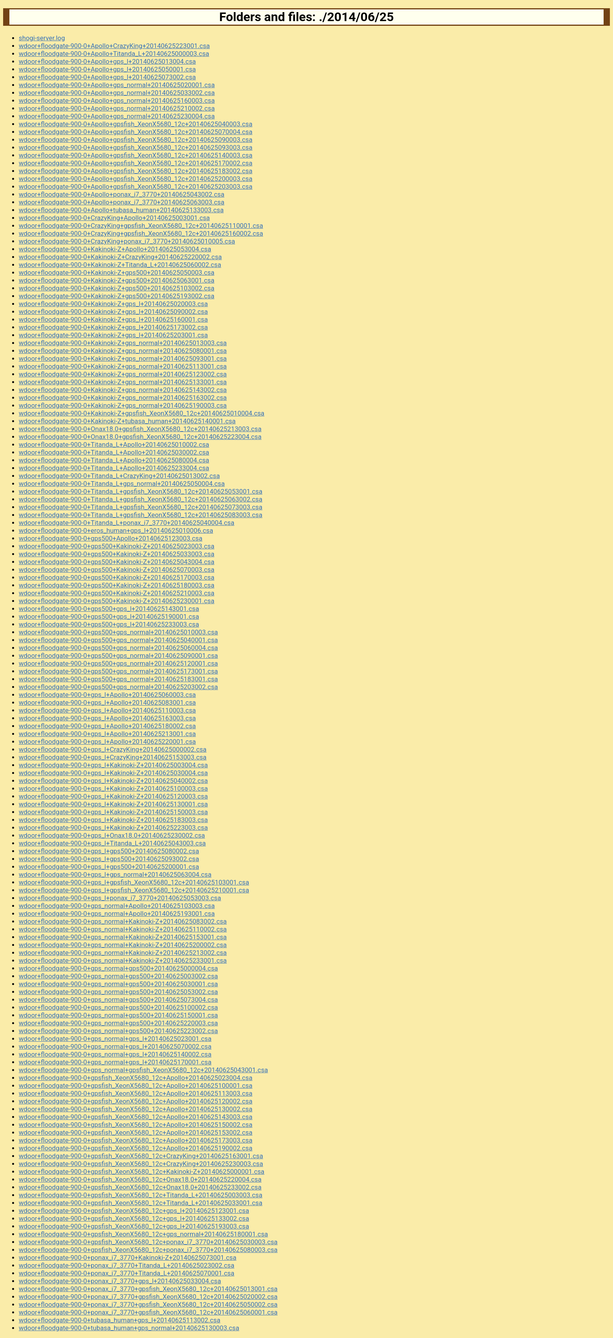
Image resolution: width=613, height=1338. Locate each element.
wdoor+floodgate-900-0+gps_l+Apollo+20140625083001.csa (107, 702)
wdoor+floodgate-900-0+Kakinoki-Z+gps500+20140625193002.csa (116, 296)
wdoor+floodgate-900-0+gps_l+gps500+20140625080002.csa (109, 851)
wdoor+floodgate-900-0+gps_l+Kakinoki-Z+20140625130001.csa (113, 804)
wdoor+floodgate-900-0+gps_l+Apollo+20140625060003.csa (107, 695)
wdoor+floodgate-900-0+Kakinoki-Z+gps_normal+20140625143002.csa (123, 390)
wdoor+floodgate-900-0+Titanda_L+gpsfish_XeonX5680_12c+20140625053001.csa (140, 491)
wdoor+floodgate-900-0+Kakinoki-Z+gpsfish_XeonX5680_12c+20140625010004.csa (141, 413)
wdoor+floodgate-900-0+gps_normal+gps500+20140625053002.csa (118, 992)
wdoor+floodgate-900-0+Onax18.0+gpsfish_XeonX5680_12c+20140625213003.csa (140, 429)
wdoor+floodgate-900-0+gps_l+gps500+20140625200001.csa (109, 867)
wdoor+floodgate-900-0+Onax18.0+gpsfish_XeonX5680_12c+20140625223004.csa (140, 437)
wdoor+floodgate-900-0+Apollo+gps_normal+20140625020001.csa (117, 85)
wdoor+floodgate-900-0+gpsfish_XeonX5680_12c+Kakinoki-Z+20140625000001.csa (141, 1171)
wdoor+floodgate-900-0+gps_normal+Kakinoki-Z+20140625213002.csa (123, 952)
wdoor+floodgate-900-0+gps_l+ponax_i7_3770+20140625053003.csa (120, 898)
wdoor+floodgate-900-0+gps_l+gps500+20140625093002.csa (109, 859)
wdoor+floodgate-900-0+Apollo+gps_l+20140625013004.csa (107, 61)
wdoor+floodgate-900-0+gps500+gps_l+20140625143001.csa (109, 609)
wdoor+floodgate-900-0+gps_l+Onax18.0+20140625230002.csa (112, 835)
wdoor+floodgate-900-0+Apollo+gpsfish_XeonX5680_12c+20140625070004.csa (136, 132)
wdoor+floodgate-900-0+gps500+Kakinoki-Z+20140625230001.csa (116, 601)
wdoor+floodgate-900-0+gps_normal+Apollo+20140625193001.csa (117, 913)
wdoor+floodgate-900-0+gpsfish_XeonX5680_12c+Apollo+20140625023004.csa (136, 1078)
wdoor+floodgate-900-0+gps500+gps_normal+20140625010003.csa (118, 632)
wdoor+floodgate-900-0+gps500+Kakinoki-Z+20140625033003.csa (116, 554)
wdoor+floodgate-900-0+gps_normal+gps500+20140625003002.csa (118, 976)
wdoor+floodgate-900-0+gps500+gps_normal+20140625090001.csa (118, 655)
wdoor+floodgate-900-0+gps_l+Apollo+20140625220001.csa (107, 741)
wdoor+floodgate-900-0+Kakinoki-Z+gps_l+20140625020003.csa (113, 304)
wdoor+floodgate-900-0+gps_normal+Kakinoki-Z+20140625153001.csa (123, 937)
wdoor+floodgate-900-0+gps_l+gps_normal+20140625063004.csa (115, 874)
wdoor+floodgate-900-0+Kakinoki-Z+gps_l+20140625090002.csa (113, 311)
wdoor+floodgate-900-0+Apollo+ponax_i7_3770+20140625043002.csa (121, 194)
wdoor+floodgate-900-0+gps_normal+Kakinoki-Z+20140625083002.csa (123, 921)
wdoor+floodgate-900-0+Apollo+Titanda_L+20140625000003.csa (114, 53)
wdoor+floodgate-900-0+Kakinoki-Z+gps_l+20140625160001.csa (113, 319)
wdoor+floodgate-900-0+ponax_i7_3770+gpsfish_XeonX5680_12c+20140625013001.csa (148, 1289)
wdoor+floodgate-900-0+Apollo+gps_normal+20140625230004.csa (117, 116)
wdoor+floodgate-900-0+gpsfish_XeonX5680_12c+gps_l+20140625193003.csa (134, 1226)
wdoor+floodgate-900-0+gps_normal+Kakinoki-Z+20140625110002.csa (123, 929)
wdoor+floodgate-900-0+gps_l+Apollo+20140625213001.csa (107, 734)
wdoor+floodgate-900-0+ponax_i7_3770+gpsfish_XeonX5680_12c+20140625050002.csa (148, 1304)
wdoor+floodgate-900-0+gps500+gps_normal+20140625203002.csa (118, 687)
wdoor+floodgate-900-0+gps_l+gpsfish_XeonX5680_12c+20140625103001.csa (134, 882)
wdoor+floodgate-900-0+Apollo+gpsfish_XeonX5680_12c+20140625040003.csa (136, 124)
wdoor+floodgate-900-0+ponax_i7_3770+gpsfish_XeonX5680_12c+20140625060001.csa (148, 1312)
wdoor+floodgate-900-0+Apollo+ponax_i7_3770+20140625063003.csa (121, 202)
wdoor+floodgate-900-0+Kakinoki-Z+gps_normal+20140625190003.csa (123, 405)
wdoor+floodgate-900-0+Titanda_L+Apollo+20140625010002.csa (114, 444)
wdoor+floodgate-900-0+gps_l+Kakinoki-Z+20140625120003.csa (113, 796)
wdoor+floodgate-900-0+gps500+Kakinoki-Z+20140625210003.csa (116, 593)
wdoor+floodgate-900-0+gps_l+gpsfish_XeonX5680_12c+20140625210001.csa (134, 890)
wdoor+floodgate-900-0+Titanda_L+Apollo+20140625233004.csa (114, 468)
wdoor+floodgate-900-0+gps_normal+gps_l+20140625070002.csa (115, 1046)
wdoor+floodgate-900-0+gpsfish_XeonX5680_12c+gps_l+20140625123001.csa (134, 1210)
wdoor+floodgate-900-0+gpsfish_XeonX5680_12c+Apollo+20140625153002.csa (136, 1132)
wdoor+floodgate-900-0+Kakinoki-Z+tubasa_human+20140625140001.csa (127, 421)
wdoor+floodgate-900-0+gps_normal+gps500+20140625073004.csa (118, 999)
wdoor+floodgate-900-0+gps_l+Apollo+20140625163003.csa (107, 718)
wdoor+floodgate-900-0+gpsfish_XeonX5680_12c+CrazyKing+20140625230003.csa (141, 1164)
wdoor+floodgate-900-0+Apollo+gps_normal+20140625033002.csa (117, 93)
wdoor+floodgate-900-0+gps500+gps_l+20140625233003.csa (109, 624)
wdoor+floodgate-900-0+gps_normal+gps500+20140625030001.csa (118, 984)
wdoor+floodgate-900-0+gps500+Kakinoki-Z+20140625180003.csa (116, 585)
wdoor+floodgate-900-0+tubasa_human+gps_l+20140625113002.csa (119, 1320)
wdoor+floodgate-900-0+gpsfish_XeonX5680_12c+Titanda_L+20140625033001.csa (140, 1203)
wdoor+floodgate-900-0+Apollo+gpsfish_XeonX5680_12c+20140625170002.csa (136, 163)
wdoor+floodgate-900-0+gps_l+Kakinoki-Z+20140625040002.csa (113, 781)
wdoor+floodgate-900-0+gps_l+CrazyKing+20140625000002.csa (112, 749)
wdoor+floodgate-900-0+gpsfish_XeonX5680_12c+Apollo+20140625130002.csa (136, 1109)
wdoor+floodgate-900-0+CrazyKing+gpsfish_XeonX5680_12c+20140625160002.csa (141, 233)
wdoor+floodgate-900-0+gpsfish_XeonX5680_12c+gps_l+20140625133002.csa (134, 1218)
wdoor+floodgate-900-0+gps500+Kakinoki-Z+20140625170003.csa (116, 577)
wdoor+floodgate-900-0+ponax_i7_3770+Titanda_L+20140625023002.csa (126, 1265)
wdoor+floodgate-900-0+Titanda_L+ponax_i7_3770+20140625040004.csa (126, 523)
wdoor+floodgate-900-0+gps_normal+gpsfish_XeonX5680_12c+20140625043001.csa (143, 1070)
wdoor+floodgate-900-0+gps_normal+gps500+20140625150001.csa (118, 1015)
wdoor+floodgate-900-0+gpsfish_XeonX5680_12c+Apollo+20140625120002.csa (136, 1101)
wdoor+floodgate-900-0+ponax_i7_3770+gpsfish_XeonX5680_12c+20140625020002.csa (148, 1296)
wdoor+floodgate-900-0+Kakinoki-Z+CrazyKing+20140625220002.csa (120, 257)
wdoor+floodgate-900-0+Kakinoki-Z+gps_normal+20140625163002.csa (123, 397)
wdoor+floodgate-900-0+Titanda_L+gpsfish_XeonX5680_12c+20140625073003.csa (140, 507)
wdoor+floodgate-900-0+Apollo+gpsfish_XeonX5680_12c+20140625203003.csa (136, 186)
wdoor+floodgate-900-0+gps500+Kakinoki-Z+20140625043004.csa (116, 562)
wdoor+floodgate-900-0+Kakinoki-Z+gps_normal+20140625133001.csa (123, 382)
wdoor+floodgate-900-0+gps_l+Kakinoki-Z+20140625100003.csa (113, 788)
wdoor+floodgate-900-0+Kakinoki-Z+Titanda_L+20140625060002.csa (120, 265)
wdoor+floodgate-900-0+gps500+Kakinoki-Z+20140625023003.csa (116, 546)
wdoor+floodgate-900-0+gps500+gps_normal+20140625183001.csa (118, 679)
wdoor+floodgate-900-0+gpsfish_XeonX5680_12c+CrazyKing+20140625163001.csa (141, 1156)
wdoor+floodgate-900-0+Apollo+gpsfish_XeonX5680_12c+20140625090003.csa (136, 139)
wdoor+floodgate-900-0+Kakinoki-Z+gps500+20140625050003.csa (116, 272)
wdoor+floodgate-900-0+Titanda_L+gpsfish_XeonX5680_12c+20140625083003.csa (140, 515)
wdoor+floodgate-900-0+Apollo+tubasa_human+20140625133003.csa (121, 210)
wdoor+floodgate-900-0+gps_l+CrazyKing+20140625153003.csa (112, 757)
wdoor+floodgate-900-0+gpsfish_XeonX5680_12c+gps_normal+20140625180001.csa (143, 1234)
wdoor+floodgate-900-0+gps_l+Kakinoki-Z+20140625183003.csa (113, 820)
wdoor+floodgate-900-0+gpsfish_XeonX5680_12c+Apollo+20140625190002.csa (136, 1148)
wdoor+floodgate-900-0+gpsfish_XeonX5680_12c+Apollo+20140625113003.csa (136, 1093)
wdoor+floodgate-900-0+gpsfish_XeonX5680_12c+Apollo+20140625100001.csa (136, 1085)
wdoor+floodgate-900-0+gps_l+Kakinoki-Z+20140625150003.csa (113, 812)
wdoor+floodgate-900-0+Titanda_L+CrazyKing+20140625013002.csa (119, 476)
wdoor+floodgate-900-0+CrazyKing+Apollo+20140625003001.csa (114, 218)
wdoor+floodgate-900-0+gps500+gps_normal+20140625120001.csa (118, 663)
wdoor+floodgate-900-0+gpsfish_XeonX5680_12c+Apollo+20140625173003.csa (136, 1140)
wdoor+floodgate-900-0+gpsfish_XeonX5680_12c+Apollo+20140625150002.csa (136, 1124)
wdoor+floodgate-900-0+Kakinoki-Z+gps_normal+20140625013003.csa (123, 343)
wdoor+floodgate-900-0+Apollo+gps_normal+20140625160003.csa (117, 100)
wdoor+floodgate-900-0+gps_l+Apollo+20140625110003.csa (107, 710)
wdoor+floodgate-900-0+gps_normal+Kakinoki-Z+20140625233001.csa (123, 960)
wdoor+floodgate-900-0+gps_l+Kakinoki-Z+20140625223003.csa (113, 827)
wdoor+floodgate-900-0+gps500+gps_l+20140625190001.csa (109, 616)
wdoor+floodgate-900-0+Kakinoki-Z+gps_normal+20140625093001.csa (123, 358)
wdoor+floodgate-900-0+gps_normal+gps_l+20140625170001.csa (115, 1062)
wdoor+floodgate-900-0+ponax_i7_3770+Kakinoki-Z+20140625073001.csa (128, 1257)
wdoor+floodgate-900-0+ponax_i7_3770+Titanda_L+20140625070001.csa (126, 1273)
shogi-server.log (42, 38)
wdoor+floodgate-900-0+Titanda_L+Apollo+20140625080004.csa (114, 460)
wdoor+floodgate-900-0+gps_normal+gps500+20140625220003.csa (118, 1023)
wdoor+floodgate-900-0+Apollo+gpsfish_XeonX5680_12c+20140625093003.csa (136, 147)
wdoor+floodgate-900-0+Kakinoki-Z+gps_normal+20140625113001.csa (123, 366)
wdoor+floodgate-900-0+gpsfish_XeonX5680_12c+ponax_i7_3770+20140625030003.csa (148, 1242)
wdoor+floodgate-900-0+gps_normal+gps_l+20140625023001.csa (115, 1038)
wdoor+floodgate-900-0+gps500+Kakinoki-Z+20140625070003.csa (116, 569)
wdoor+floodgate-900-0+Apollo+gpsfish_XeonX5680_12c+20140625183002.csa (136, 171)
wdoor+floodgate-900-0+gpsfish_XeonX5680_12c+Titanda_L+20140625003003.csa (140, 1195)
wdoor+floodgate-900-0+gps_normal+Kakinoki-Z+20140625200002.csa (123, 945)
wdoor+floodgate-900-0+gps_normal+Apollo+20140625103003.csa (117, 906)
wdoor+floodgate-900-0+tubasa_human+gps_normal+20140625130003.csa (129, 1328)
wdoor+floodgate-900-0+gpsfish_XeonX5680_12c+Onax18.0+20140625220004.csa (140, 1179)
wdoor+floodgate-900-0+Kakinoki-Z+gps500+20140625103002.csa (116, 288)
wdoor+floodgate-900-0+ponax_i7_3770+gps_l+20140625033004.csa (120, 1281)
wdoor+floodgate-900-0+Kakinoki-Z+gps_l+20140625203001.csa (113, 335)
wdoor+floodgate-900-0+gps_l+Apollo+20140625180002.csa (107, 726)
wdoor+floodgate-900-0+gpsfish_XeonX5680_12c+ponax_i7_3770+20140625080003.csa (148, 1250)
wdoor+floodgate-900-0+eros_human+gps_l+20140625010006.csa (116, 530)
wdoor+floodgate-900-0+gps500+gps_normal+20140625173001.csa (118, 671)
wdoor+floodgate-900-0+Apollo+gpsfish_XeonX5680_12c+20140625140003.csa (136, 155)
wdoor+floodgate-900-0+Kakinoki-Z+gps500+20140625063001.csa (116, 280)
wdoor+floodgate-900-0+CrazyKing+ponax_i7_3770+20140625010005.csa (127, 241)
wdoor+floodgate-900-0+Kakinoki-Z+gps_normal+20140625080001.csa (123, 351)
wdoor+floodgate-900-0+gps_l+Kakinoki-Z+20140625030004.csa (113, 773)
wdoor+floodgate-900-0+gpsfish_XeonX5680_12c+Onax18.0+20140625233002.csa (140, 1187)
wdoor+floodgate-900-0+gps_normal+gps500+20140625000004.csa (118, 968)
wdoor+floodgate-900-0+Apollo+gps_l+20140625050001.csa (107, 69)
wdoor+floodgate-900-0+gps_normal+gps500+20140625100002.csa (118, 1007)
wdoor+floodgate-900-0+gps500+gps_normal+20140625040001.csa (118, 640)
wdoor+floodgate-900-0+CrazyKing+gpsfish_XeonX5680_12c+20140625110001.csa (141, 225)
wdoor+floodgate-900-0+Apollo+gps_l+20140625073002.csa (107, 77)
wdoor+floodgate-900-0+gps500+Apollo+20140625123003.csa (111, 538)
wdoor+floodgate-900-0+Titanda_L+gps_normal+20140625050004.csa (122, 483)
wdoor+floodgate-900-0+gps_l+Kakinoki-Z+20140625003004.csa (113, 765)
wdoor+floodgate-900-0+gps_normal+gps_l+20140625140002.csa (115, 1054)
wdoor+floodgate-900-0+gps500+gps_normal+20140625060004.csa (118, 648)
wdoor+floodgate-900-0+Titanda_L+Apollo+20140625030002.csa (114, 452)
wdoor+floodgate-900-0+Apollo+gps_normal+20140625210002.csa (117, 108)
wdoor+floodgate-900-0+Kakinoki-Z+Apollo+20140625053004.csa (115, 249)
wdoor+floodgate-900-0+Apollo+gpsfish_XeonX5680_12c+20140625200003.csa (136, 179)
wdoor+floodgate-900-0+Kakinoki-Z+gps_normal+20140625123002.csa (123, 374)
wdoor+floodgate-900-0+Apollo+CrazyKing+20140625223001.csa (114, 46)
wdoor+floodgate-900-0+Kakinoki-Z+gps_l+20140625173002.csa (113, 327)
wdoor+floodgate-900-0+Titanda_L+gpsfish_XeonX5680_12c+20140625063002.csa (140, 499)
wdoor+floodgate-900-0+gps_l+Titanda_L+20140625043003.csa (112, 843)
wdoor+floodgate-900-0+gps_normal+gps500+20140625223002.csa (118, 1031)
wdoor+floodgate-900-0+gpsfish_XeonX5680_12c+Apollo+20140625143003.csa (136, 1117)
